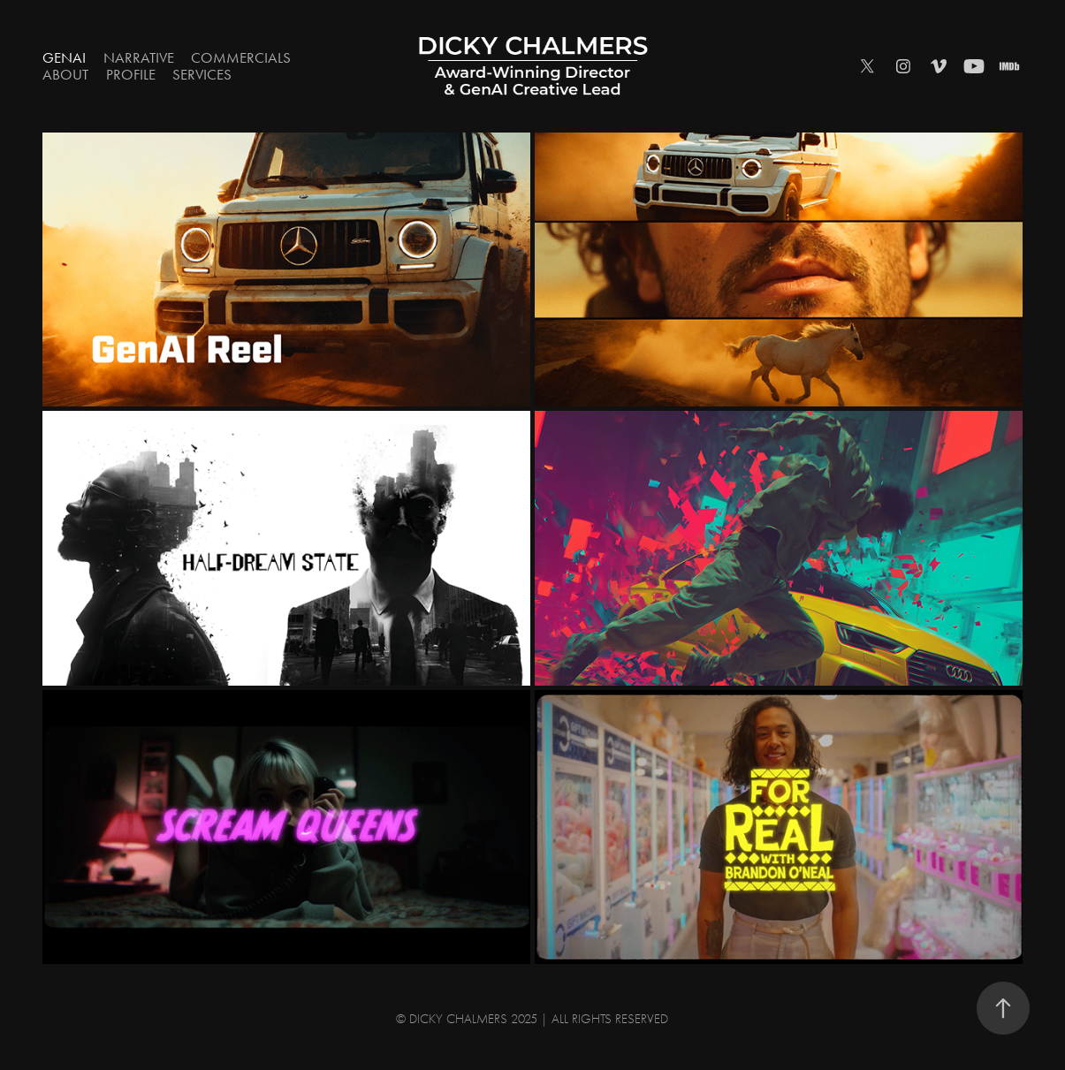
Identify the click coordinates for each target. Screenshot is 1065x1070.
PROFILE (131, 74)
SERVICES (202, 74)
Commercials (241, 57)
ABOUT (65, 74)
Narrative (138, 57)
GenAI (64, 57)
